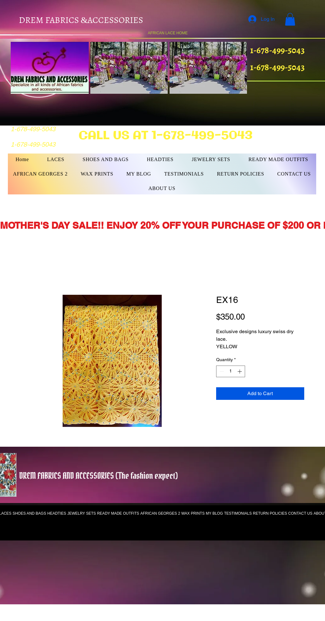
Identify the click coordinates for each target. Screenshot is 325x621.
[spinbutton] (230, 371)
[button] (290, 19)
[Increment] (240, 371)
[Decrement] (221, 371)
